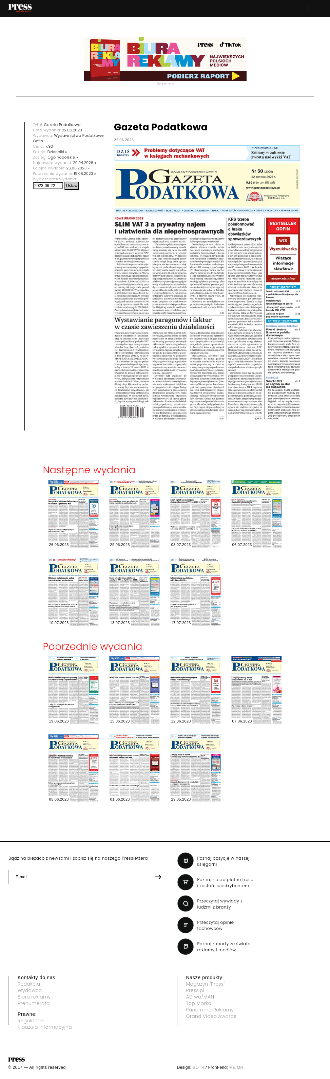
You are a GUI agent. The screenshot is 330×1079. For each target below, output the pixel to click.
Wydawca (30, 990)
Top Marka (199, 1003)
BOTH (199, 1067)
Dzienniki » (57, 151)
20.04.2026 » (84, 162)
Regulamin (31, 1020)
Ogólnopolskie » (62, 157)
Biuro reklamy (34, 996)
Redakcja (29, 984)
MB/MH (236, 1067)
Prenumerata (34, 1003)
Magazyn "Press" (205, 984)
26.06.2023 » (78, 168)
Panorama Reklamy (210, 1009)
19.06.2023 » (85, 173)
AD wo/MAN (200, 996)
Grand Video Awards (211, 1016)
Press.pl (195, 990)
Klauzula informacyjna (45, 1027)
